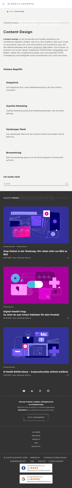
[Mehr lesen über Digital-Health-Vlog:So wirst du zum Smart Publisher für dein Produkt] (35, 313)
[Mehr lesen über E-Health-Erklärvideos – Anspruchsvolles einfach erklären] (35, 371)
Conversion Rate (39, 47)
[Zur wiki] (11, 11)
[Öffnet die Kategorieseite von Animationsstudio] (8, 246)
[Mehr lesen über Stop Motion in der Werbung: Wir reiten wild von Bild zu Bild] (35, 253)
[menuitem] (24, 391)
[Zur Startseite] (21, 4)
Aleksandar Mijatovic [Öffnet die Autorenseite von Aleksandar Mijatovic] (24, 257)
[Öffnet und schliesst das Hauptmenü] (3, 4)
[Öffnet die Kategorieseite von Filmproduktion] (21, 246)
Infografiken (58, 50)
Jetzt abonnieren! (36, 417)
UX (59, 45)
